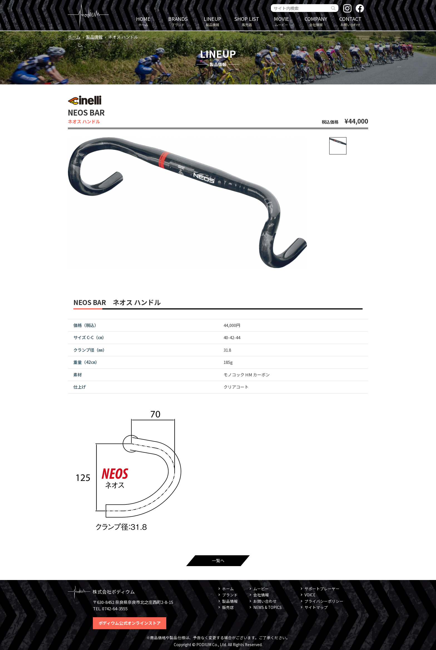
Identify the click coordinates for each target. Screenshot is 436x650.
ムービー (281, 21)
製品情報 (212, 21)
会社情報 (316, 21)
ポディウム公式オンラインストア (129, 623)
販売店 (247, 21)
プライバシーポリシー (323, 601)
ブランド (178, 21)
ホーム (143, 21)
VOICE (309, 595)
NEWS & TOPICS (267, 607)
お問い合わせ (350, 21)
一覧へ (218, 560)
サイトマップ (316, 607)
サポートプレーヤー (322, 588)
